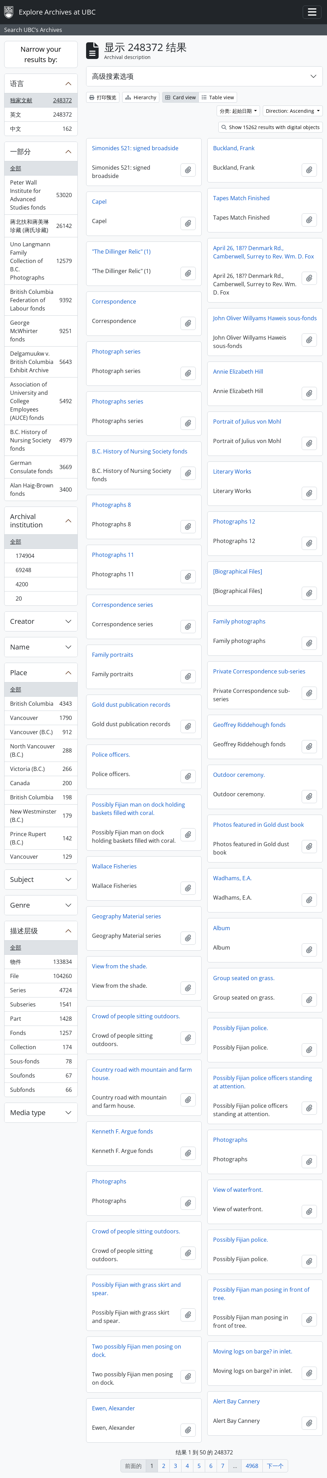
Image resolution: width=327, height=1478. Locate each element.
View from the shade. (119, 966)
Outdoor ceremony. (239, 775)
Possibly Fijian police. (240, 1028)
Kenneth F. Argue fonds (122, 1131)
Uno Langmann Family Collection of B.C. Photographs (41, 260)
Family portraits (112, 655)
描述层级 (24, 930)
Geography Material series (126, 916)
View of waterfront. (238, 1190)
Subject (22, 879)
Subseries (41, 1006)
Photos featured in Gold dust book (258, 825)
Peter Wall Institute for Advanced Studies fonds (41, 195)
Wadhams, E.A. (232, 878)
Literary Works (232, 471)
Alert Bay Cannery (236, 1401)
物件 (41, 963)
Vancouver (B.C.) (41, 733)
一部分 (20, 151)
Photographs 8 (111, 505)
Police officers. (111, 754)
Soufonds (41, 1077)
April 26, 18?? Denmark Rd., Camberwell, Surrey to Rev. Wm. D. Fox (263, 252)
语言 (17, 83)
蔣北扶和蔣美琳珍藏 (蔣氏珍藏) (41, 226)
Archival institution (26, 520)
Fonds (41, 1034)
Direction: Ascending (291, 111)
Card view (180, 97)
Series (41, 991)
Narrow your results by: (40, 54)
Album (221, 928)
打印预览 (102, 97)
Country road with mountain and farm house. (142, 1074)
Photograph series (116, 351)
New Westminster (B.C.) (41, 816)
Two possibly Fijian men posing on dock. (136, 1351)
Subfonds (41, 1091)
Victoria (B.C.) (41, 770)
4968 (252, 1466)
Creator (22, 621)
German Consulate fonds (41, 467)
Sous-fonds (41, 1063)
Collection (41, 1048)
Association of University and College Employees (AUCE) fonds (41, 401)
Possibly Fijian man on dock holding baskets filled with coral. (138, 809)
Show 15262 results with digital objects (270, 127)
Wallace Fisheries (114, 866)
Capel (99, 201)
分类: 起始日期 (236, 111)
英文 (41, 116)
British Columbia (41, 705)
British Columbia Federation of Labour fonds (41, 300)
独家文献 (41, 102)
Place (18, 672)
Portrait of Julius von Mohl (247, 421)
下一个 (275, 1466)
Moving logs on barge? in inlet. (252, 1351)
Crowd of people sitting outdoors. (136, 1016)
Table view (218, 97)
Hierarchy (140, 97)
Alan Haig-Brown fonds (41, 490)
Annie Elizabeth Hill (238, 371)
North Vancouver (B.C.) (41, 750)
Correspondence (114, 301)
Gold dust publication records (131, 704)
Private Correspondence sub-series (259, 671)
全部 (15, 168)
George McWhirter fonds (41, 331)
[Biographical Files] (237, 571)
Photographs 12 (234, 521)
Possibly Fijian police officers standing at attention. (262, 1082)
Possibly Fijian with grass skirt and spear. (136, 1289)
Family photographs (239, 621)
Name (20, 647)
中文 (41, 130)
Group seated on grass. (244, 978)
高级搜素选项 (113, 76)
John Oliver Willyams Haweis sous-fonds (265, 318)
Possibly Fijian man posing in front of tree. (261, 1294)
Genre (20, 905)
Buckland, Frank (233, 148)
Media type (27, 1112)
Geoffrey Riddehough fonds (249, 725)
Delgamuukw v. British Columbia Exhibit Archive (41, 362)
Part (41, 1020)
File (41, 977)
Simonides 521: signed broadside (135, 148)
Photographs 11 (113, 555)
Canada (41, 784)
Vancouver (41, 719)
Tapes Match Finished (241, 198)
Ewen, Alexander (113, 1408)
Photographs (230, 1140)
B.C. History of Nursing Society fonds (41, 440)
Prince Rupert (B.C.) (41, 838)
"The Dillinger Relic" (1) (121, 251)
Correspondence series (122, 605)
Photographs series (117, 401)
